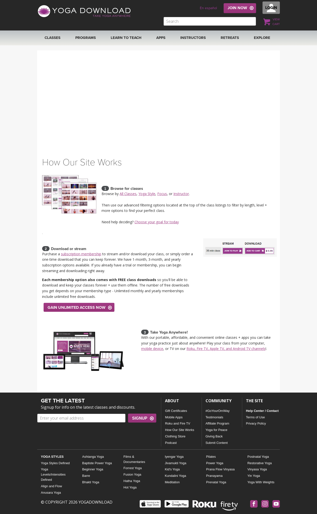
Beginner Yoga (92, 469)
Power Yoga (214, 463)
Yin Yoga (253, 476)
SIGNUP (139, 418)
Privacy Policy (256, 423)
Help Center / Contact (262, 411)
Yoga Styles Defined (55, 463)
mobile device (152, 348)
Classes (52, 37)
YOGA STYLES (52, 456)
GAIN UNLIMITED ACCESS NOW (77, 307)
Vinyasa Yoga (257, 469)
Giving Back (214, 436)
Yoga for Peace (216, 430)
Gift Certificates (176, 411)
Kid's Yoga (172, 469)
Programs (85, 37)
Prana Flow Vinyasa (220, 469)
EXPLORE (262, 37)
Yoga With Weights (260, 482)
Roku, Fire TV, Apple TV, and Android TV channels (225, 348)
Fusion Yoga (132, 474)
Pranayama (214, 476)
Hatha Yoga (132, 481)
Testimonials (214, 417)
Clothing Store (175, 436)
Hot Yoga (130, 487)
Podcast (171, 443)
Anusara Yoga (51, 492)
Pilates (211, 456)
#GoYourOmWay (218, 411)
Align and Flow (51, 486)
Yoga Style (146, 193)
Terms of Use (255, 417)
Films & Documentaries (134, 459)
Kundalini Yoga (175, 476)
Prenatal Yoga (216, 482)
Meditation (172, 482)
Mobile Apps (174, 417)
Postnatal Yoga (258, 456)
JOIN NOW (237, 7)
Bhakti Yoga (90, 482)
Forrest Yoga (133, 468)
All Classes (128, 193)
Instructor (181, 193)
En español (208, 8)
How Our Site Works (179, 430)
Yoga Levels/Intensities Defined (53, 474)
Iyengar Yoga (174, 456)
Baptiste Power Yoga (97, 463)
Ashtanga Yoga (93, 456)
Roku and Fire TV (177, 423)
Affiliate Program (217, 423)
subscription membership (81, 254)
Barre (86, 476)
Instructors (193, 37)
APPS (160, 37)
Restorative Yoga (259, 463)
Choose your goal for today (156, 222)
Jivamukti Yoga (175, 463)
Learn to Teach (126, 37)
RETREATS (230, 37)
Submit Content (217, 443)
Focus (162, 193)
